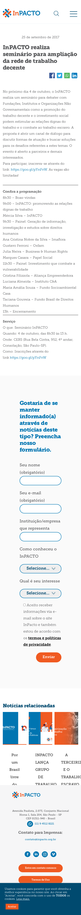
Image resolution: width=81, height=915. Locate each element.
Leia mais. (23, 899)
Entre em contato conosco (40, 868)
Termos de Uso (41, 880)
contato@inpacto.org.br (40, 839)
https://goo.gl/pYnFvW (29, 170)
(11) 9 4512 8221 (40, 823)
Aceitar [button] (12, 906)
